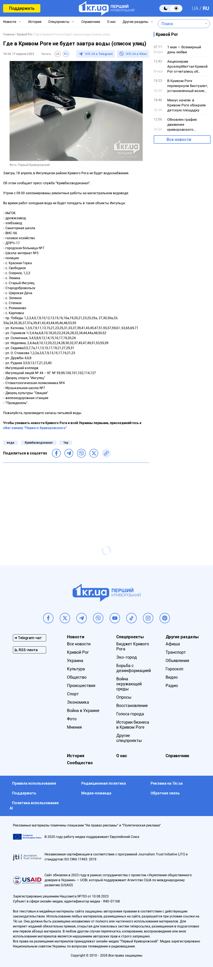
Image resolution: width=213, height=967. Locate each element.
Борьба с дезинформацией (133, 668)
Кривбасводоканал (39, 442)
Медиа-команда (96, 793)
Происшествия (81, 685)
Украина (75, 660)
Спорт (73, 693)
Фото (72, 718)
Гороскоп (174, 668)
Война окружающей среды (129, 683)
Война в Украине (83, 710)
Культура (76, 668)
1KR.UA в (98, 53)
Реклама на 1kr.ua (167, 783)
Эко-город (126, 657)
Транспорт (176, 652)
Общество (77, 677)
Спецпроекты (58, 22)
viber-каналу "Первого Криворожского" (35, 428)
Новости (9, 22)
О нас (111, 22)
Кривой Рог (78, 652)
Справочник (90, 22)
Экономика (78, 702)
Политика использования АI (34, 805)
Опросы (123, 697)
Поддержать (22, 8)
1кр (65, 442)
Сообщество (80, 762)
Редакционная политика (103, 783)
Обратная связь (165, 793)
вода (10, 442)
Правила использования (34, 783)
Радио (172, 685)
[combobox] (180, 24)
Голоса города (130, 713)
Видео (172, 677)
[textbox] (180, 24)
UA (195, 8)
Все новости (179, 139)
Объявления (177, 660)
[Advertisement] (76, 496)
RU (206, 8)
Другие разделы (135, 22)
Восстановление (132, 705)
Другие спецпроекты (129, 738)
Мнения (74, 727)
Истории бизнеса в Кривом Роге (132, 725)
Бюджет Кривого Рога (132, 646)
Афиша (173, 643)
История (34, 22)
